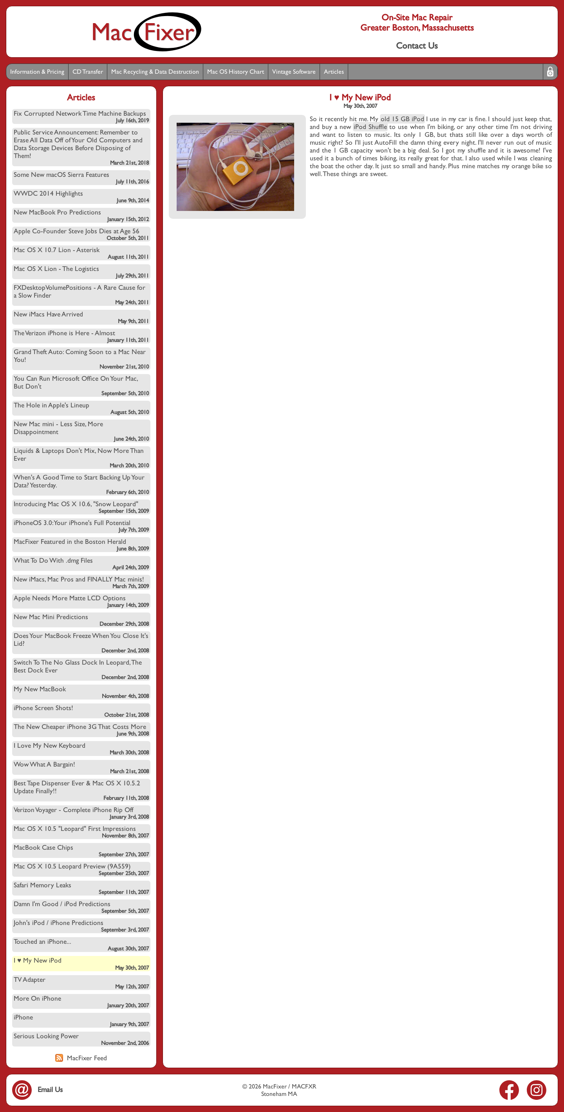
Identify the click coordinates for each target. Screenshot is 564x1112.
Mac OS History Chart (235, 71)
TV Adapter (81, 983)
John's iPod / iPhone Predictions (81, 926)
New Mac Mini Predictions (81, 620)
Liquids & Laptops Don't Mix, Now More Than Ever (81, 458)
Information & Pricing (37, 71)
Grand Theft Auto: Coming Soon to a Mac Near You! (81, 359)
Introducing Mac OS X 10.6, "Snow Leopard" (81, 507)
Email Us (37, 1089)
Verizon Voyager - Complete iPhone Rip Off (81, 813)
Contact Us (417, 45)
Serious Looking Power (81, 1039)
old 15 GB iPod (403, 119)
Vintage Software (294, 71)
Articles (334, 71)
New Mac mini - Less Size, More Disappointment (81, 431)
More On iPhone (81, 1001)
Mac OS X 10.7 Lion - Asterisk (81, 253)
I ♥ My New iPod (81, 963)
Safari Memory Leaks (81, 888)
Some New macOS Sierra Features (81, 178)
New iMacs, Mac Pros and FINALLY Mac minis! (81, 582)
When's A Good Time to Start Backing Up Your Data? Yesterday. (81, 484)
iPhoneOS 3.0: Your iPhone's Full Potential (81, 526)
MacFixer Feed (81, 1058)
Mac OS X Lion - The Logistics (81, 272)
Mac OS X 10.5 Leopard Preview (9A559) (81, 869)
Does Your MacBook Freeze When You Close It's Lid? (81, 643)
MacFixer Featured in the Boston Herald (81, 545)
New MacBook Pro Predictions (81, 215)
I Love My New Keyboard (81, 748)
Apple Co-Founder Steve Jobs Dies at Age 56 (81, 234)
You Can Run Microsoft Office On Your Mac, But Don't (81, 385)
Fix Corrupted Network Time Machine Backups (81, 116)
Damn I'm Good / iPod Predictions (81, 907)
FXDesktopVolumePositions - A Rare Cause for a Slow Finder (81, 294)
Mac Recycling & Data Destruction (155, 71)
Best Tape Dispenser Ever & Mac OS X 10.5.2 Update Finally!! (81, 790)
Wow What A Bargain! (81, 767)
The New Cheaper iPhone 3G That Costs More (81, 730)
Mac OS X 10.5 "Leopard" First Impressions (81, 832)
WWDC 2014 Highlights (81, 196)
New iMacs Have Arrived (81, 317)
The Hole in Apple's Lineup (81, 408)
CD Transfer (87, 71)
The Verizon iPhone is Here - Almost (81, 336)
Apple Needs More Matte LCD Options (81, 601)
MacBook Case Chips (81, 850)
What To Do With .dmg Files (81, 563)
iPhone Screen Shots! (81, 711)
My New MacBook (81, 692)
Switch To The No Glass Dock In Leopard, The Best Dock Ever (81, 669)
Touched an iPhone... (81, 945)
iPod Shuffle (370, 127)
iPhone (81, 1020)
